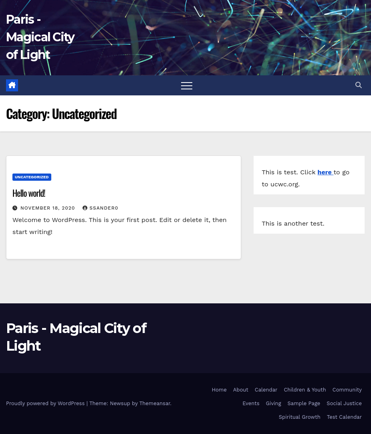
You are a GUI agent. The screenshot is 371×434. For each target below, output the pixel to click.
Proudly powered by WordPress (46, 403)
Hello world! (28, 192)
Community (347, 390)
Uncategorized (32, 177)
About (240, 390)
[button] (358, 85)
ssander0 (100, 208)
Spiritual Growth (300, 417)
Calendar (266, 390)
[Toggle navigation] (187, 85)
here (326, 172)
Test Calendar (344, 417)
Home (219, 390)
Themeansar (154, 403)
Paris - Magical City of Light (40, 37)
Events (250, 403)
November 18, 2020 (48, 208)
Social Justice (344, 403)
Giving (273, 403)
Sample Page (304, 403)
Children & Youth (305, 390)
